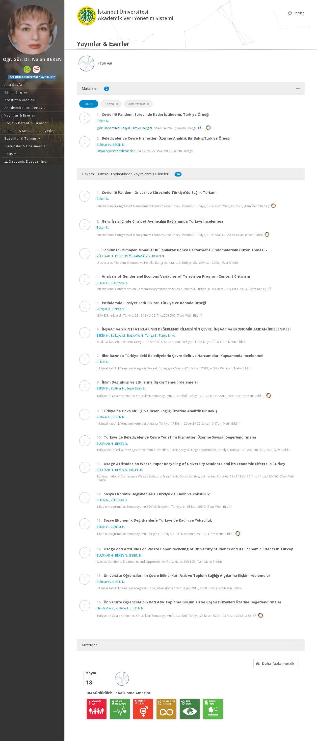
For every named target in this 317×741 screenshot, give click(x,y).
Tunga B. (151, 335)
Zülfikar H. (104, 145)
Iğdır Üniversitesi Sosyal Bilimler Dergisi (124, 128)
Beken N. (103, 121)
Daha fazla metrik (274, 663)
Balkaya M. (118, 335)
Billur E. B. (136, 470)
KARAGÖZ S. (142, 256)
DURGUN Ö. (123, 256)
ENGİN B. (135, 555)
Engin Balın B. (136, 388)
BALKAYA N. (135, 335)
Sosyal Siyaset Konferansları (116, 151)
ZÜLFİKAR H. (105, 256)
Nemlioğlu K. (105, 608)
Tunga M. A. (167, 335)
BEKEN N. (118, 145)
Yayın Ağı (94, 63)
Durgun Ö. (104, 309)
